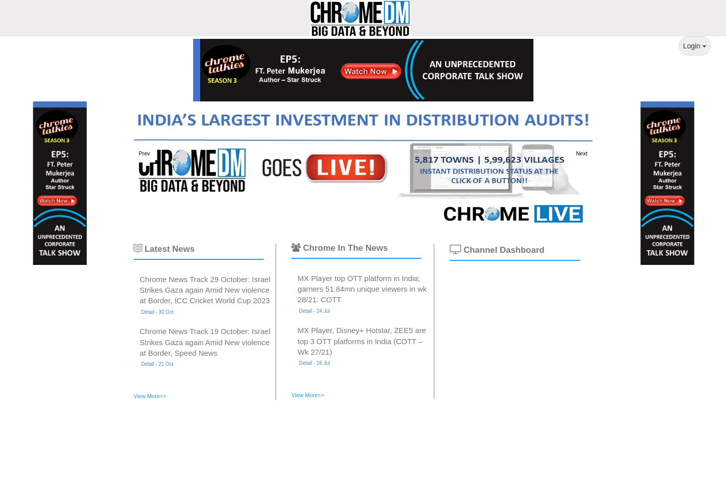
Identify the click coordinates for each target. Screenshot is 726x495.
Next (581, 153)
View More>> (150, 396)
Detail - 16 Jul (314, 363)
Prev (144, 153)
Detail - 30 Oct (157, 312)
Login (694, 46)
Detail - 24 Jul (314, 311)
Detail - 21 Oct (157, 364)
